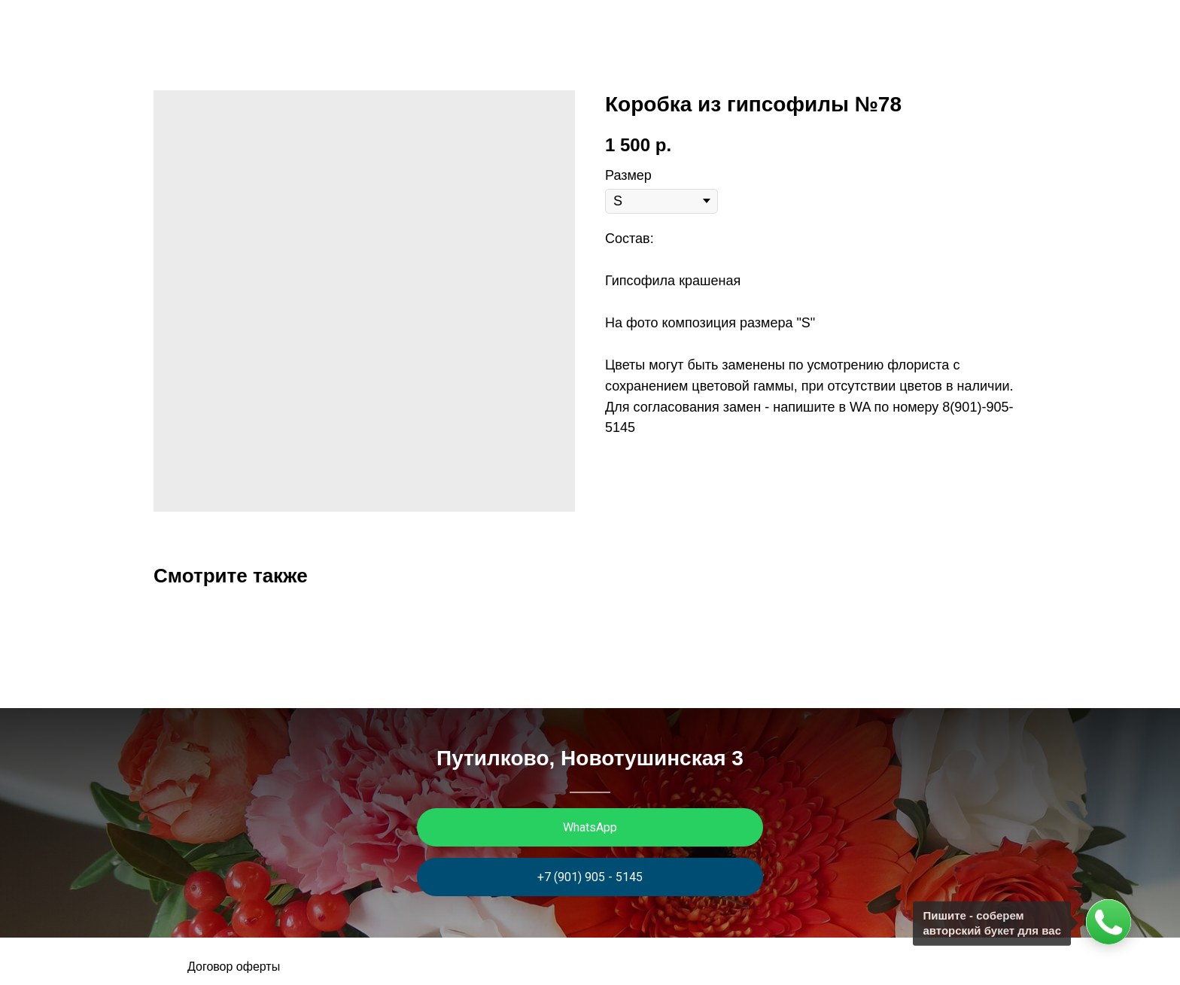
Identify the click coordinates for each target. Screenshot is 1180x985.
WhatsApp (590, 827)
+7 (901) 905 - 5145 (590, 877)
